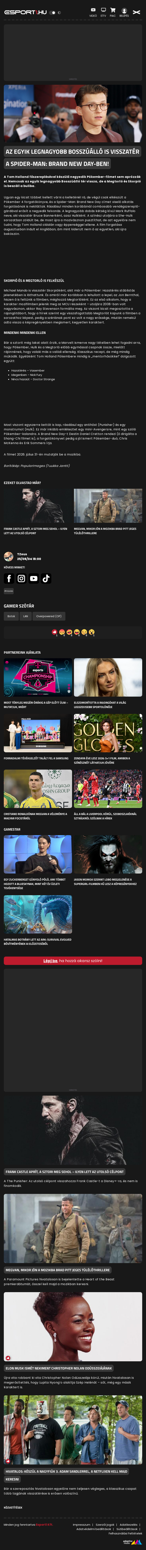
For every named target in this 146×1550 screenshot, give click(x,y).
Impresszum (81, 1525)
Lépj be (50, 960)
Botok (11, 616)
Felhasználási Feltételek (125, 1533)
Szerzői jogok (105, 1525)
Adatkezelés (128, 1525)
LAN (25, 616)
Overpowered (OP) (49, 616)
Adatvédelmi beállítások (93, 1529)
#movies (8, 591)
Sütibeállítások (127, 1529)
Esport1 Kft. (44, 1525)
